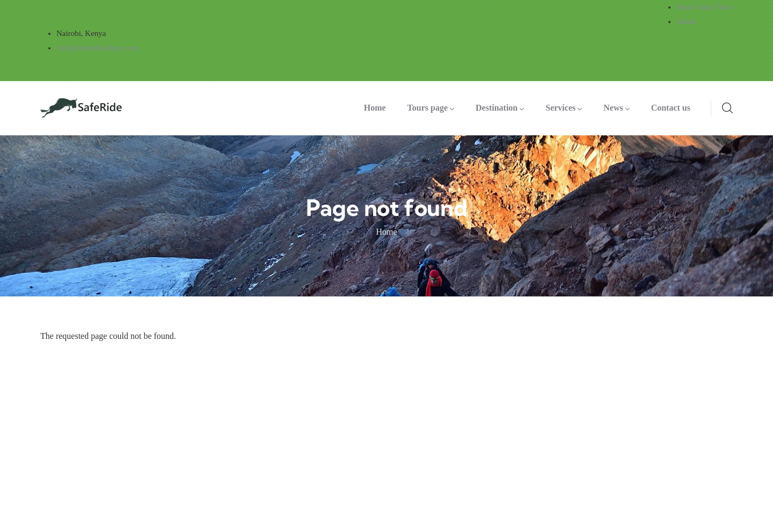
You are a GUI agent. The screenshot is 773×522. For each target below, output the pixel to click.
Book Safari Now (704, 7)
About (686, 21)
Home (386, 231)
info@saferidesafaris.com (97, 48)
